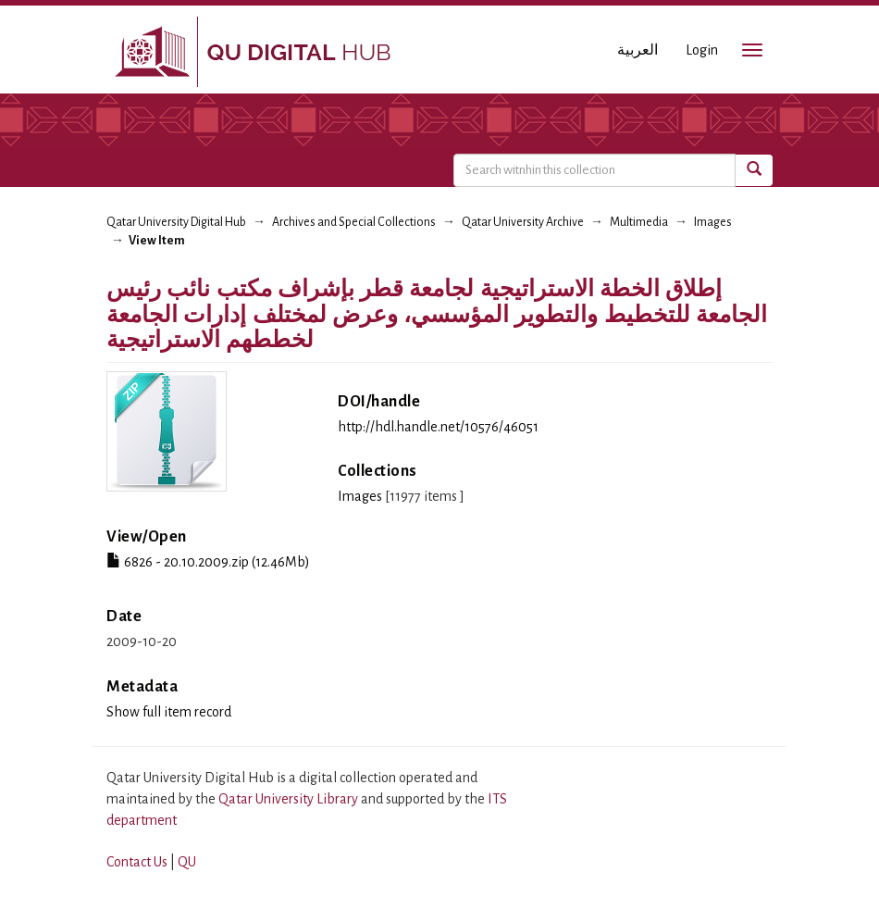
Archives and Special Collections (354, 222)
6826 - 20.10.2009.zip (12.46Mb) (208, 561)
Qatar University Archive (523, 222)
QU (187, 861)
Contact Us (136, 861)
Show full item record (168, 711)
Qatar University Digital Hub (176, 222)
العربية (637, 50)
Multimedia (639, 222)
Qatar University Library (289, 798)
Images (713, 222)
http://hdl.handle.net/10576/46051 (438, 426)
